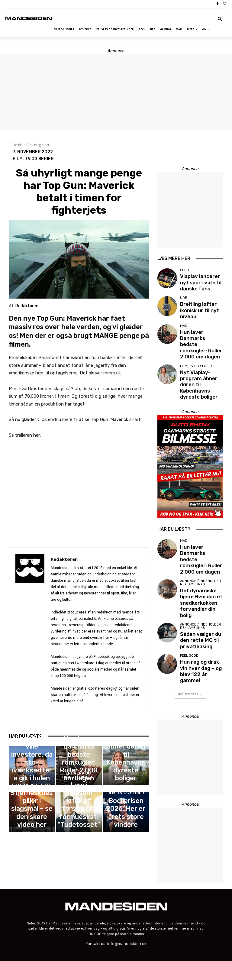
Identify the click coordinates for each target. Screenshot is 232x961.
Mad (78, 764)
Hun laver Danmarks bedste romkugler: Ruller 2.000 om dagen (79, 774)
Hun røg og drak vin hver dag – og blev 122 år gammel (200, 592)
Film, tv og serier (37, 145)
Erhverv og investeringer (31, 762)
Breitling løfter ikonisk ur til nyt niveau (199, 305)
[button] (220, 19)
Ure (183, 297)
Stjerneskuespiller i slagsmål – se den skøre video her (32, 818)
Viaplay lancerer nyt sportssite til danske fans (198, 280)
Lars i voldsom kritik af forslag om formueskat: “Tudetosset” (79, 818)
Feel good (189, 582)
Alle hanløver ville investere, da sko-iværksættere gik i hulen (32, 774)
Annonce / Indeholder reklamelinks (200, 529)
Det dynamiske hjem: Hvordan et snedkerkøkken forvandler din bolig (198, 543)
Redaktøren (64, 559)
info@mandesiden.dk (127, 892)
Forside (17, 145)
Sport (185, 271)
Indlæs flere (190, 611)
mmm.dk (112, 373)
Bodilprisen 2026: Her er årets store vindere (126, 820)
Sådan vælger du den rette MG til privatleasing (198, 569)
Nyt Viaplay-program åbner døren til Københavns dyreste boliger (126, 772)
